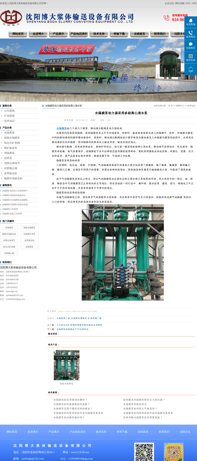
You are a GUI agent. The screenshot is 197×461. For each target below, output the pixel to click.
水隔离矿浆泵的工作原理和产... (15, 191)
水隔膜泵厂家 (63, 318)
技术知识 (9, 120)
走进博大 (38, 33)
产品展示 (58, 33)
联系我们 (159, 33)
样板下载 (119, 33)
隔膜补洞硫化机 (13, 178)
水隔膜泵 (9, 227)
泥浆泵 (8, 158)
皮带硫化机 (10, 173)
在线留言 (139, 33)
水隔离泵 (9, 132)
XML (194, 3)
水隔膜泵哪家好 (79, 318)
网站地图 (180, 3)
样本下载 (122, 431)
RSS (188, 3)
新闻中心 (180, 106)
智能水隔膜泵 (12, 137)
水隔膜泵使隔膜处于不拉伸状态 (72, 329)
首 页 (170, 106)
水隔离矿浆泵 (29, 234)
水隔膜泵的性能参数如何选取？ (72, 404)
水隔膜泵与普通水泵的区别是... (15, 204)
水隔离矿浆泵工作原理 (12, 214)
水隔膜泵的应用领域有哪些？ (71, 400)
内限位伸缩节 (12, 163)
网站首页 (18, 33)
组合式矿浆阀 (12, 142)
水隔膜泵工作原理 (10, 209)
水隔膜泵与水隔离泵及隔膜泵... (15, 200)
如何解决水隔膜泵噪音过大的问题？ (144, 400)
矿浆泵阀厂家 (95, 318)
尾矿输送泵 (10, 148)
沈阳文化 (180, 33)
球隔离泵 (9, 153)
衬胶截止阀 (10, 168)
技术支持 (99, 33)
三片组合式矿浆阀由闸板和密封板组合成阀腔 (79, 325)
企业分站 (169, 3)
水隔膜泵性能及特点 (135, 404)
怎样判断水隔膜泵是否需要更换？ (143, 417)
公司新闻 (9, 110)
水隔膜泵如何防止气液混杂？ (140, 408)
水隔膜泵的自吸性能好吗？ (69, 417)
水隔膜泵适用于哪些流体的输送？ (73, 408)
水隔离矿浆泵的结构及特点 (14, 195)
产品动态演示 (78, 33)
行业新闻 (9, 115)
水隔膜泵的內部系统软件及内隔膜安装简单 (78, 413)
